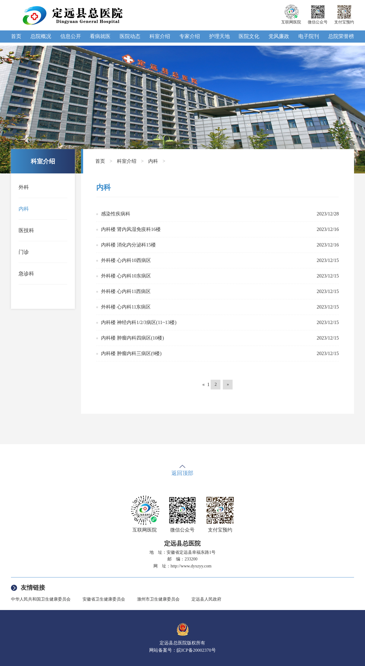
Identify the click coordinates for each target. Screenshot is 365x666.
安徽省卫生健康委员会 (103, 599)
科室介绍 (159, 36)
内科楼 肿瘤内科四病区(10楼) (132, 337)
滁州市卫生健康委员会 (158, 599)
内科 (24, 209)
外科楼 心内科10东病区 (126, 275)
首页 (16, 36)
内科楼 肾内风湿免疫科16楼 (131, 229)
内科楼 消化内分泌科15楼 (128, 244)
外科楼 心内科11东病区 (126, 306)
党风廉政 (278, 36)
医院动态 (130, 36)
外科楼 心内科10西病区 (126, 260)
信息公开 (70, 36)
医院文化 (249, 36)
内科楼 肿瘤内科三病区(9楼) (131, 353)
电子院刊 (308, 36)
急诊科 (26, 274)
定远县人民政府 (206, 599)
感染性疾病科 (115, 213)
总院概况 (40, 36)
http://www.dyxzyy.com (190, 566)
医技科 (26, 230)
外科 (24, 187)
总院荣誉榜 (341, 36)
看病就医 (100, 36)
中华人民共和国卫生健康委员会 (41, 599)
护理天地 (219, 36)
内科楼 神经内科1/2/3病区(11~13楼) (139, 322)
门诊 (24, 252)
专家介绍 (189, 36)
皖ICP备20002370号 (196, 650)
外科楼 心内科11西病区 (126, 291)
